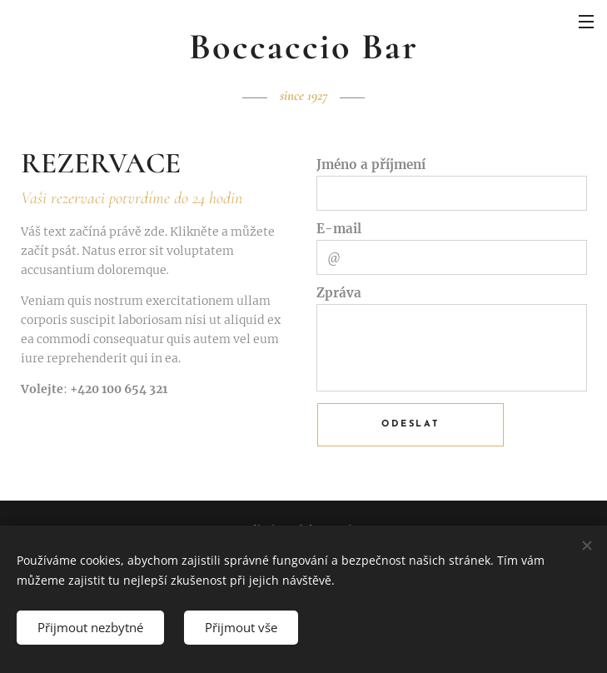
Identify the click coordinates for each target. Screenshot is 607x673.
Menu (586, 21)
